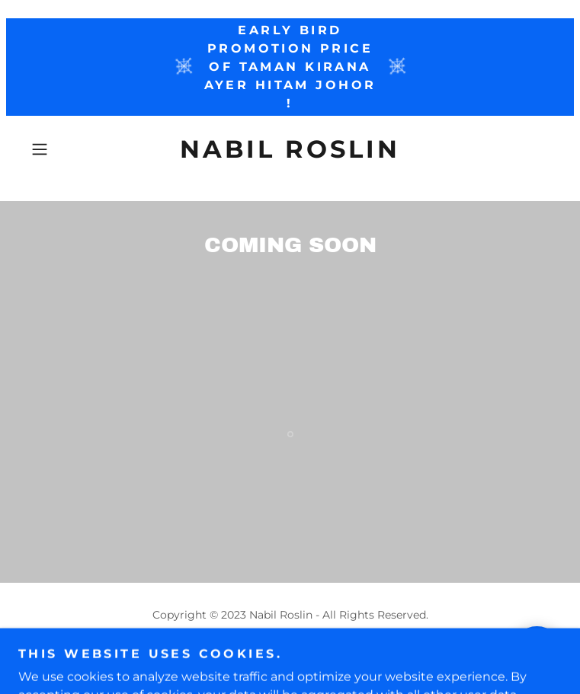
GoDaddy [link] (323, 649)
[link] (290, 149)
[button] (64, 149)
